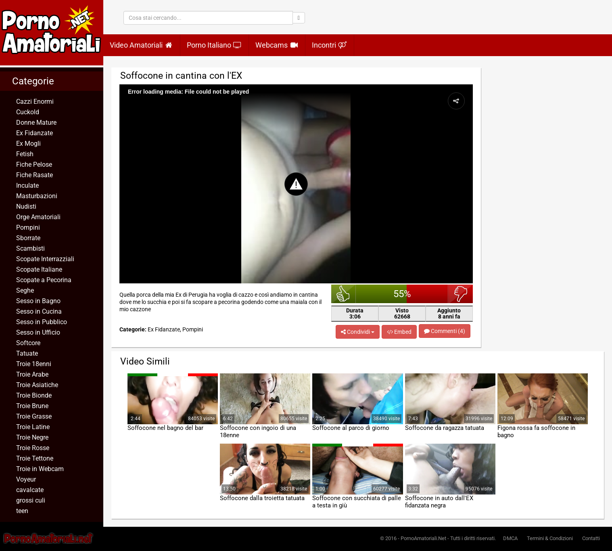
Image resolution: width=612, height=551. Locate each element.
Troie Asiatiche (37, 385)
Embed (399, 332)
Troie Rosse (32, 448)
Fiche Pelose (34, 164)
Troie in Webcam (40, 469)
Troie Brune (32, 406)
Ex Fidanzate (34, 133)
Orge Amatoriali (38, 217)
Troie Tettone (34, 458)
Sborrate (28, 238)
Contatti (591, 538)
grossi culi (30, 500)
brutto (460, 294)
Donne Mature (36, 122)
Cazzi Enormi (35, 101)
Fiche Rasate (34, 175)
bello (343, 294)
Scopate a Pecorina (43, 280)
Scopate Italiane (39, 269)
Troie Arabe (32, 374)
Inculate (27, 185)
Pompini (28, 227)
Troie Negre (32, 437)
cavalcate (30, 490)
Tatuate (27, 353)
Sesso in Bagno (38, 301)
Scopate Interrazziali (45, 259)
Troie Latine (33, 427)
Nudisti (26, 206)
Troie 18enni (33, 364)
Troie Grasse (34, 416)
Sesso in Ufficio (38, 332)
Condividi (357, 332)
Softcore (28, 343)
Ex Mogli (28, 143)
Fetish (24, 154)
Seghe (25, 290)
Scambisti (30, 248)
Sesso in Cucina (39, 311)
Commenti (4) (444, 331)
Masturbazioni (36, 196)
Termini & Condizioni (550, 538)
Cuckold (27, 112)
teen (22, 511)
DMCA (510, 538)
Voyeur (26, 479)
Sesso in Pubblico (41, 322)
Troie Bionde (34, 395)
